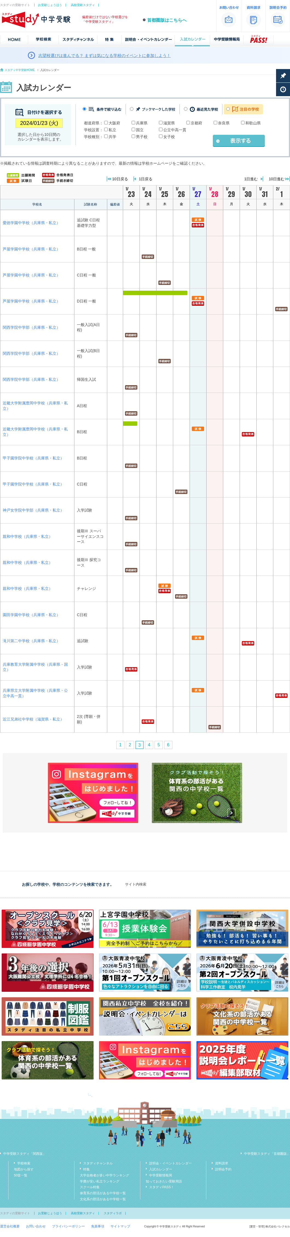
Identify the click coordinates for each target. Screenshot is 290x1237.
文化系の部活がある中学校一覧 (103, 1199)
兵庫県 (141, 123)
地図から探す (24, 1169)
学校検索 (23, 1163)
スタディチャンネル (98, 1163)
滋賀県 (169, 123)
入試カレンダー (160, 1169)
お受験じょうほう (50, 5)
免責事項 (97, 1226)
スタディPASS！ (161, 1187)
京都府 (196, 123)
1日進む (251, 179)
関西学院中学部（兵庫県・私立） (31, 327)
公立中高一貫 (174, 130)
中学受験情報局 (160, 1175)
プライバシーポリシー (68, 1226)
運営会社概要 (10, 1226)
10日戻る (120, 179)
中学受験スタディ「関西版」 (24, 1154)
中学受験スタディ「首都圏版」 (267, 1154)
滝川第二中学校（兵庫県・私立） (31, 641)
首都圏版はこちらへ (167, 20)
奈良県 (224, 123)
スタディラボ (113, 1213)
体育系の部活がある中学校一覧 (103, 1193)
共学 (112, 137)
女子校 (169, 137)
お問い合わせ (36, 1226)
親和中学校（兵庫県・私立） (28, 536)
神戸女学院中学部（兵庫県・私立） (33, 510)
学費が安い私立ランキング (99, 1181)
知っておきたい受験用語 (164, 1181)
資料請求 (221, 1163)
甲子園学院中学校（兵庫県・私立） (33, 458)
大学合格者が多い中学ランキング (104, 1175)
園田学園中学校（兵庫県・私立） (31, 615)
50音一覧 (20, 1175)
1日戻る (146, 179)
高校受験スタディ (83, 5)
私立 (112, 130)
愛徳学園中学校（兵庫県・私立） (31, 223)
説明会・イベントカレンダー (170, 1163)
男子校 (141, 137)
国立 (140, 130)
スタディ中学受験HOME (20, 70)
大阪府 (114, 123)
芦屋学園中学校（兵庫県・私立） (31, 249)
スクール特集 (90, 1187)
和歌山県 (253, 123)
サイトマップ (120, 1226)
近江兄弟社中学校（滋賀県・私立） (33, 719)
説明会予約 (223, 1169)
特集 (86, 1169)
